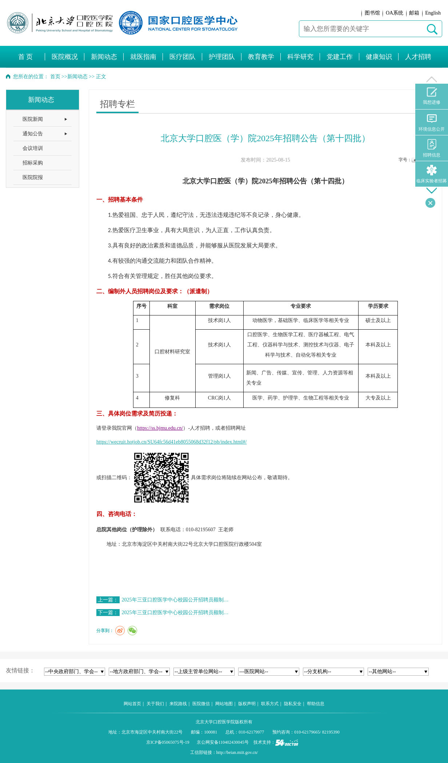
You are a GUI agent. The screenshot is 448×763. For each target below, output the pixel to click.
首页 (55, 76)
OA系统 (394, 13)
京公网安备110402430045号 (223, 742)
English (433, 13)
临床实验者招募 (431, 174)
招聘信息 (431, 148)
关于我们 (155, 703)
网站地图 (224, 703)
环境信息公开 (432, 122)
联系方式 (270, 703)
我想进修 (431, 96)
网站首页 (132, 703)
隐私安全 (292, 703)
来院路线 (178, 703)
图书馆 (372, 13)
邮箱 (414, 13)
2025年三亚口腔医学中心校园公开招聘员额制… (175, 600)
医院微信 (201, 703)
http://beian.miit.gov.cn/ (237, 752)
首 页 (25, 56)
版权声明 (247, 703)
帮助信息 (315, 703)
